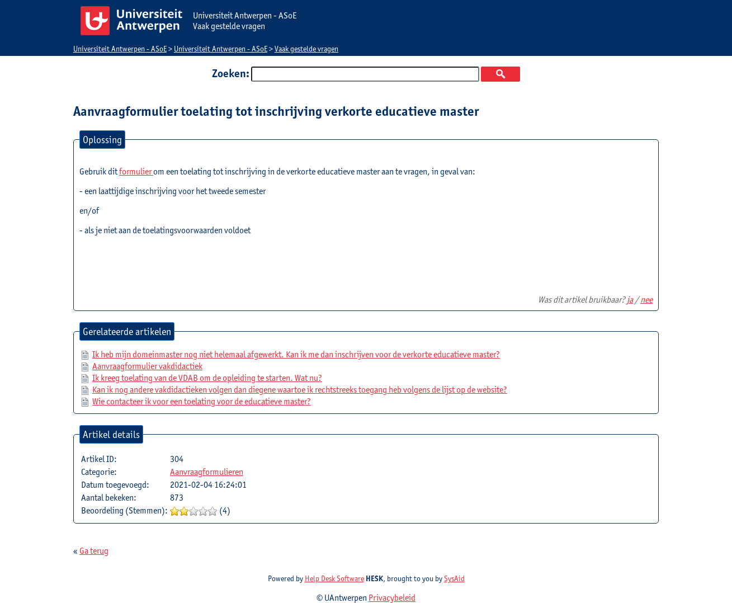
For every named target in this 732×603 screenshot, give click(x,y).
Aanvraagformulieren (206, 472)
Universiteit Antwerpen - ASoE (120, 48)
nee (646, 299)
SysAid (454, 578)
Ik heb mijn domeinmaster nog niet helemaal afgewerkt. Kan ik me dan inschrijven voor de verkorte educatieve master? (296, 354)
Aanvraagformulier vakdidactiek (147, 366)
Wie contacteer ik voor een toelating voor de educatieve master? (201, 401)
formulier (136, 171)
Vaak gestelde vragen (306, 48)
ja (630, 299)
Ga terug (93, 550)
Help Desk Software (334, 578)
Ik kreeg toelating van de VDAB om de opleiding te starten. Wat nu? (207, 378)
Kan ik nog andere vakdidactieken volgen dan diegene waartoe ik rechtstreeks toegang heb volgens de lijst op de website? (299, 389)
